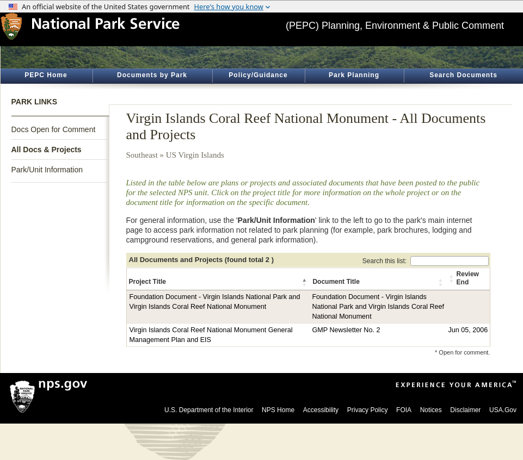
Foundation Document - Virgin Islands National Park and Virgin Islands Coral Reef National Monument (378, 306)
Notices (431, 410)
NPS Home (278, 410)
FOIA (403, 410)
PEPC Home (45, 75)
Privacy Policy (367, 410)
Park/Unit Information (47, 169)
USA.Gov (502, 410)
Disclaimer (465, 410)
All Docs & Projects (46, 149)
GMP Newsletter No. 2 (346, 330)
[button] (305, 282)
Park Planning (354, 75)
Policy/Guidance (258, 75)
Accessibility (321, 410)
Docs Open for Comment (53, 129)
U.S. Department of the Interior (208, 410)
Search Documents (463, 75)
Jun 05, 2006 (468, 330)
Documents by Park (152, 75)
